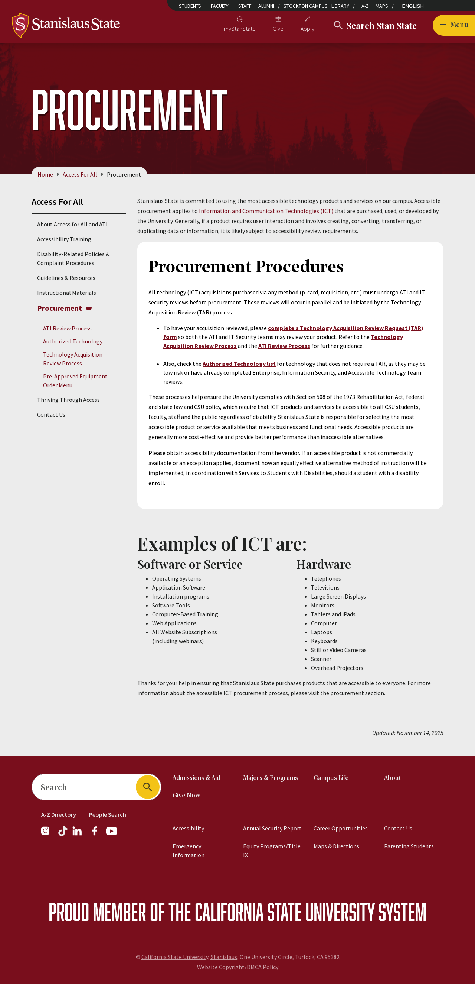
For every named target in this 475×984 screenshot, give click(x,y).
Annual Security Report (272, 828)
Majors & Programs (270, 778)
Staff (245, 6)
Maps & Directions (336, 846)
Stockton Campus (306, 6)
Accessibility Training (64, 239)
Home (45, 174)
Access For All (80, 174)
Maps (382, 6)
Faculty (220, 6)
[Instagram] (48, 834)
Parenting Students (409, 846)
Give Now (186, 795)
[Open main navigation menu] (454, 25)
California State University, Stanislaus (189, 957)
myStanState (240, 28)
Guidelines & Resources (66, 277)
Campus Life (331, 778)
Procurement (59, 308)
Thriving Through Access (68, 400)
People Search (107, 814)
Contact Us (51, 415)
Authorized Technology (72, 341)
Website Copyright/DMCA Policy (237, 967)
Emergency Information (188, 850)
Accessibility (188, 828)
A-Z (365, 6)
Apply (307, 28)
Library (340, 6)
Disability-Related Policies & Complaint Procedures (73, 258)
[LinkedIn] (77, 834)
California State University (285, 911)
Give (278, 28)
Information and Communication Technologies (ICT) (266, 210)
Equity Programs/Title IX (272, 850)
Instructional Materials (66, 292)
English (413, 6)
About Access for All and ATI (72, 224)
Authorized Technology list (239, 363)
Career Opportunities (341, 828)
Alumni (266, 6)
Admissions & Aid (196, 778)
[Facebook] (97, 834)
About (392, 778)
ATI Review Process (67, 328)
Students (190, 6)
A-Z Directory (58, 814)
